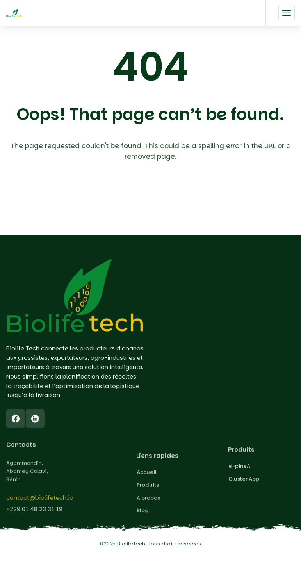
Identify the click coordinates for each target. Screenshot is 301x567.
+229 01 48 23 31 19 (34, 513)
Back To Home (152, 201)
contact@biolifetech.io (39, 502)
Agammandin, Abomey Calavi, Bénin (27, 482)
